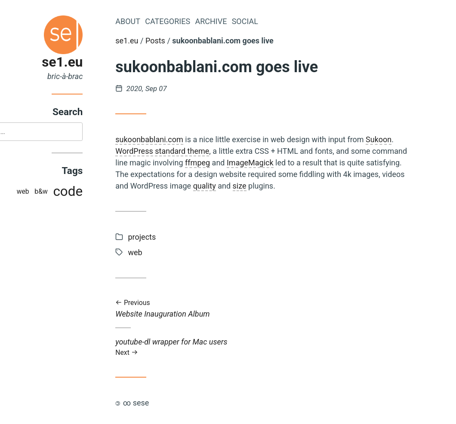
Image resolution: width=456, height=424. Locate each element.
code (105, 192)
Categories (205, 21)
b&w (78, 192)
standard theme (220, 151)
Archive (249, 21)
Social (282, 21)
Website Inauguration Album (300, 309)
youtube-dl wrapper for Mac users (300, 347)
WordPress (172, 151)
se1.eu (100, 62)
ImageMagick (288, 162)
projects (180, 236)
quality (242, 185)
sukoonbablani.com (187, 139)
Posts (193, 40)
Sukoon (416, 139)
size (277, 185)
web (60, 192)
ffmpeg (235, 162)
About (165, 21)
